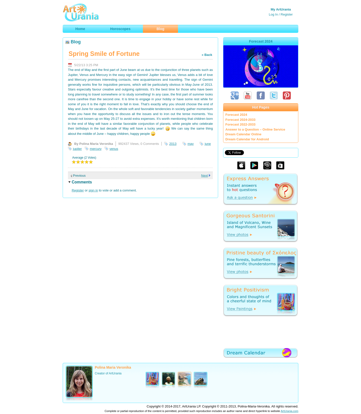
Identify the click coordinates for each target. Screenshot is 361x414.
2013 (172, 144)
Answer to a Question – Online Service (255, 129)
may (191, 144)
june (208, 144)
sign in (93, 190)
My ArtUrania (281, 9)
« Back (207, 55)
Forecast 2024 (236, 115)
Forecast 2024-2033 (240, 120)
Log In (273, 14)
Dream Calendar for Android (247, 139)
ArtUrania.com (289, 410)
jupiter (77, 149)
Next (204, 175)
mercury (96, 149)
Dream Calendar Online (243, 134)
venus (114, 149)
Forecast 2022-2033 (240, 124)
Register (287, 14)
